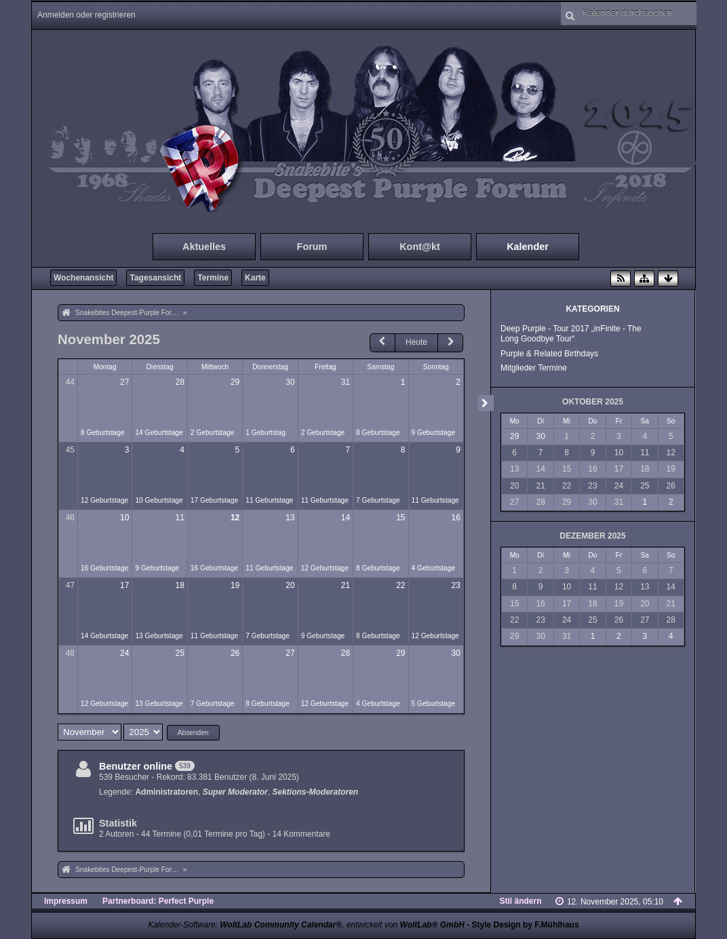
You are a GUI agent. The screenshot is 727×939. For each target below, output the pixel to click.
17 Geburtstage (214, 500)
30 (290, 382)
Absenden (193, 732)
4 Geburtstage (434, 568)
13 (290, 517)
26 (235, 653)
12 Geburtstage (104, 500)
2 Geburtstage (213, 432)
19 (235, 585)
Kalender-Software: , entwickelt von (306, 925)
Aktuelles (204, 246)
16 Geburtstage (104, 568)
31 (345, 382)
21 (345, 585)
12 (235, 517)
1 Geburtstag (265, 432)
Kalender (528, 246)
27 (124, 382)
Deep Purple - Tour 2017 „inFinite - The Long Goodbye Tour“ (571, 333)
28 (179, 382)
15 (400, 517)
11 (179, 517)
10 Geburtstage (158, 500)
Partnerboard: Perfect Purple (158, 901)
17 (124, 585)
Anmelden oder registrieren (86, 15)
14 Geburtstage (158, 432)
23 (456, 585)
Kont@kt (419, 246)
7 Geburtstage (378, 500)
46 (70, 517)
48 (70, 653)
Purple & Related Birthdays (549, 353)
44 (70, 382)
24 (124, 653)
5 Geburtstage (434, 703)
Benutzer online (135, 766)
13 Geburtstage (158, 636)
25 (179, 653)
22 (400, 585)
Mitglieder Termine (533, 368)
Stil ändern (521, 901)
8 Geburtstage (103, 432)
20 (290, 585)
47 (70, 585)
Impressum (65, 901)
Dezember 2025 (592, 536)
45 (70, 450)
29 (235, 382)
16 (456, 517)
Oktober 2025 (592, 401)
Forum (312, 246)
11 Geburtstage (269, 500)
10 (124, 517)
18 (179, 585)
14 (345, 517)
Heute (416, 342)
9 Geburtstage (434, 432)
